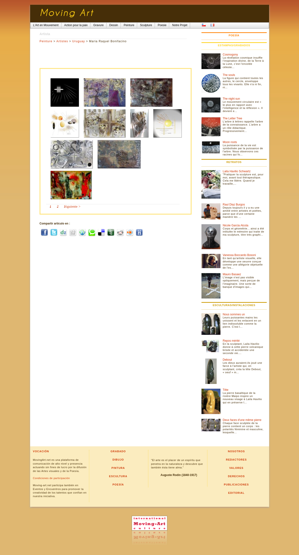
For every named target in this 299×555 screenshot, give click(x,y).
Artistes (62, 41)
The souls (229, 75)
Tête (226, 390)
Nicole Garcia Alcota (235, 225)
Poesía (118, 484)
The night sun (231, 98)
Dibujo (118, 459)
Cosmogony (230, 54)
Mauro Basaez (232, 274)
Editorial (236, 492)
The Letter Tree (232, 118)
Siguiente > (72, 206)
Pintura (118, 467)
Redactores (236, 459)
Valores (236, 467)
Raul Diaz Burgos (234, 204)
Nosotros (236, 451)
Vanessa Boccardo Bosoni (239, 255)
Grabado (118, 451)
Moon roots (230, 142)
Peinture (46, 41)
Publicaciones (236, 484)
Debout (227, 359)
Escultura (118, 476)
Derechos (236, 476)
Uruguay (78, 41)
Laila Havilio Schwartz (237, 171)
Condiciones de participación (51, 478)
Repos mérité (231, 340)
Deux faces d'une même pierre (242, 420)
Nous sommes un (234, 314)
